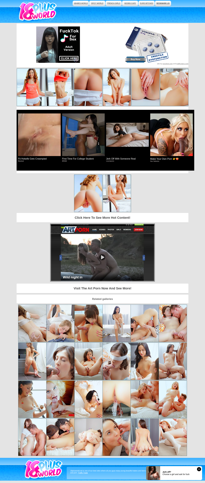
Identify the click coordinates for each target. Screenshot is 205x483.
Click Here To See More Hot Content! (102, 217)
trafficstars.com (182, 64)
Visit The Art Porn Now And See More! (102, 288)
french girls (113, 3)
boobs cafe (130, 3)
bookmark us (163, 3)
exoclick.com (168, 64)
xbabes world (81, 3)
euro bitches (146, 3)
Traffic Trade (83, 473)
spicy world (97, 3)
